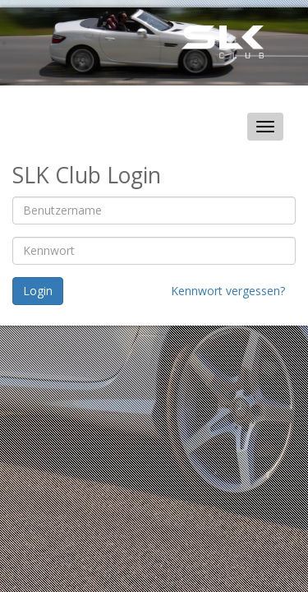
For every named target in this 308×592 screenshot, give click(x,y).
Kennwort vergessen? (228, 290)
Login (38, 290)
